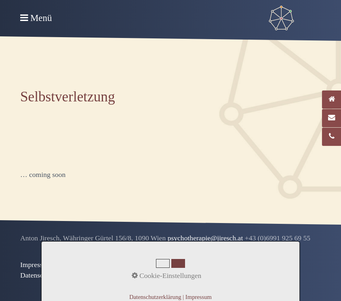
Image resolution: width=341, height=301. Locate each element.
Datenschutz (37, 275)
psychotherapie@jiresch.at (206, 238)
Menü (41, 18)
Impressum (36, 265)
